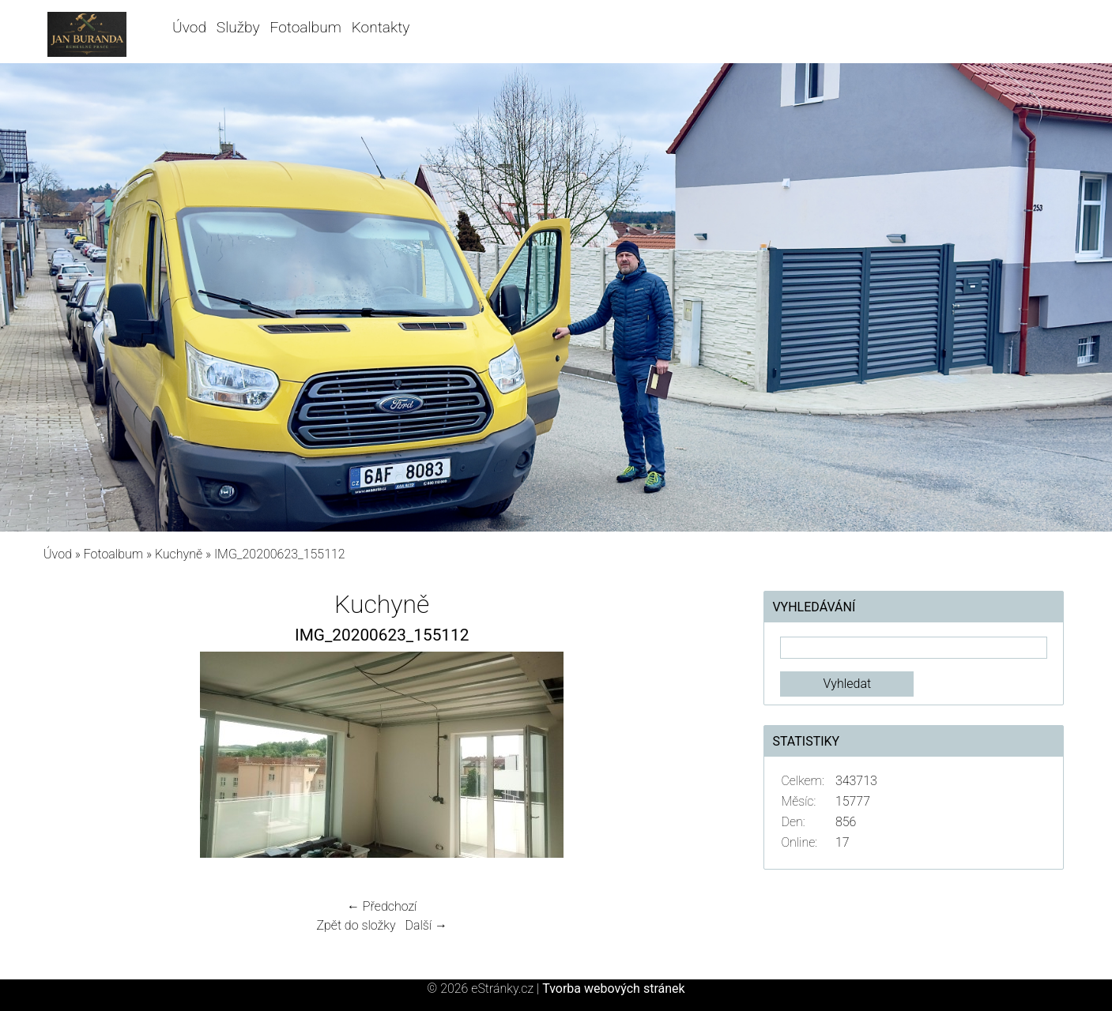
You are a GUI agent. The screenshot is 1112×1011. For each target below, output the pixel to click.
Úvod (189, 27)
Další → (426, 925)
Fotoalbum (305, 27)
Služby (238, 27)
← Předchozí (382, 906)
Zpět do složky (355, 925)
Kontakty (381, 27)
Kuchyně (178, 554)
